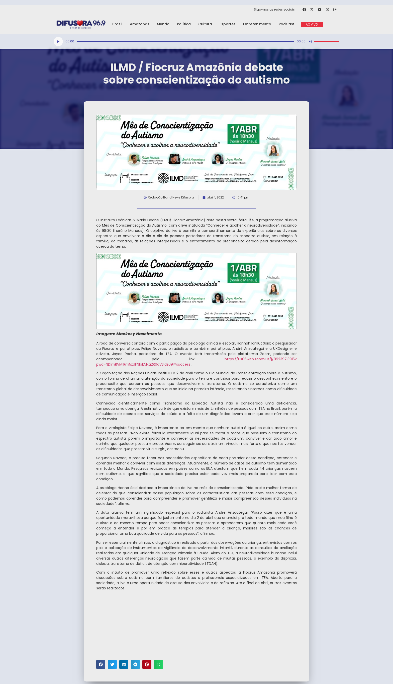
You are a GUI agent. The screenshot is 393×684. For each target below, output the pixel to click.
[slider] (185, 41)
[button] (100, 664)
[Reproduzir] (58, 41)
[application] (196, 41)
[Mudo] (310, 41)
